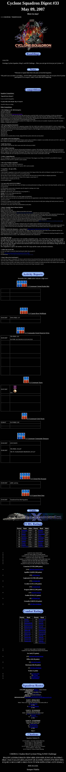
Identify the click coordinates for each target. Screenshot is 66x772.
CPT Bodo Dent (34, 727)
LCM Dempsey (33, 724)
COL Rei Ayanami (33, 725)
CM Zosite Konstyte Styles (33, 714)
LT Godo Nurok (33, 716)
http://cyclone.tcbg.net (36, 696)
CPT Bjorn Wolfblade (33, 706)
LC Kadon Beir (37, 691)
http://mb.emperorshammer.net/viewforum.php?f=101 (38, 697)
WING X (36, 689)
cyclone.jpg (35, 693)
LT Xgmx (33, 715)
